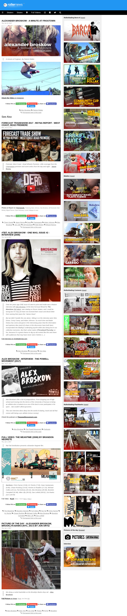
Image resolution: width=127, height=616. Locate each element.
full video (17, 309)
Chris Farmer (53, 511)
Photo (19, 598)
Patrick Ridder (38, 110)
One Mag (42, 351)
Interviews (33, 351)
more (83, 18)
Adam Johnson (49, 222)
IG (28, 598)
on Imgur (9, 598)
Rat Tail (44, 511)
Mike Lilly (30, 516)
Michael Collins (32, 513)
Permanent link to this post (31, 112)
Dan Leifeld (40, 516)
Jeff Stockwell (28, 225)
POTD (46, 611)
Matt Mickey (39, 225)
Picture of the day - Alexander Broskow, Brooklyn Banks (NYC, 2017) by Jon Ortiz (27, 524)
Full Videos (36, 12)
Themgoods (20, 208)
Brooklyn (54, 611)
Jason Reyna (20, 222)
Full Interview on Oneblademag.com (14, 339)
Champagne (10, 166)
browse (81, 530)
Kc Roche (7, 513)
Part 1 (25, 499)
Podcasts (47, 429)
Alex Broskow (26, 110)
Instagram (33, 104)
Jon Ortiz (31, 611)
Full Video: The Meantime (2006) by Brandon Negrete (27, 438)
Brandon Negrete (23, 511)
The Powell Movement (33, 429)
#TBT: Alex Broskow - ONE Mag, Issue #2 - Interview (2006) (25, 233)
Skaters (10, 12)
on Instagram (13, 98)
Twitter (32, 106)
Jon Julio (17, 225)
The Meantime (9, 511)
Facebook (52, 104)
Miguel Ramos (51, 225)
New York (22, 611)
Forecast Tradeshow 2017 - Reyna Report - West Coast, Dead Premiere (31, 124)
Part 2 (29, 499)
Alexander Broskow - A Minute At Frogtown (28, 21)
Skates (20, 12)
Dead (29, 222)
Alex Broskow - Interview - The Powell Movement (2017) (25, 360)
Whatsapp (22, 104)
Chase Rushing (19, 513)
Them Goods (8, 222)
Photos (39, 611)
